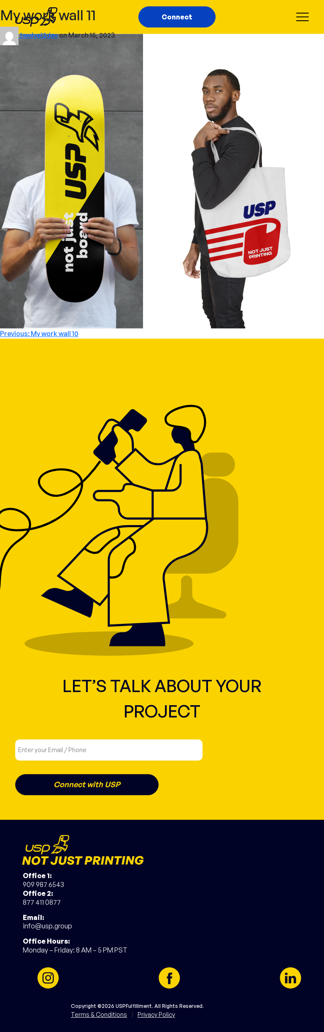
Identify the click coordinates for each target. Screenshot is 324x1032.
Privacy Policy (156, 1014)
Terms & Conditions (99, 1014)
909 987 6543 (43, 884)
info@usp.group (47, 926)
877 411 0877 (42, 902)
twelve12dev (39, 35)
